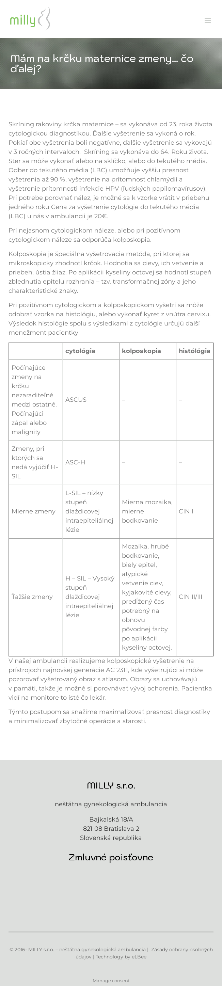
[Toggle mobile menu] (208, 20)
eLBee (139, 957)
